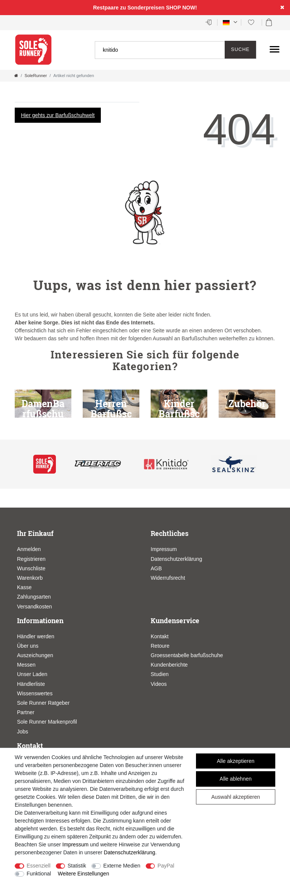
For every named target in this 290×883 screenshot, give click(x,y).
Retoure (160, 646)
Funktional (39, 874)
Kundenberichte (169, 665)
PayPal (165, 866)
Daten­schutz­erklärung (129, 852)
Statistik (77, 866)
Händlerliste (31, 684)
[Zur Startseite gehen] (16, 75)
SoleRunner (36, 75)
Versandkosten (34, 607)
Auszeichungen (35, 655)
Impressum (164, 549)
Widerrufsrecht (168, 578)
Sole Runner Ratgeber (43, 703)
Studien (159, 674)
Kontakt (159, 636)
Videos (159, 684)
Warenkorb (30, 578)
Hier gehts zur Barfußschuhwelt (57, 115)
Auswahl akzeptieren (235, 797)
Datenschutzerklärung (176, 559)
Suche (240, 49)
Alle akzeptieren (236, 761)
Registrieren (31, 559)
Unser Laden (32, 674)
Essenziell (39, 866)
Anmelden (29, 549)
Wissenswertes (34, 693)
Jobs (22, 732)
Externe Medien (121, 866)
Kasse (24, 587)
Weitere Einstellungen (83, 874)
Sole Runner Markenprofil (47, 722)
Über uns (28, 646)
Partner (25, 712)
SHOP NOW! (181, 8)
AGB (156, 568)
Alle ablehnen (236, 779)
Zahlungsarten (34, 597)
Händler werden (35, 636)
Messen (26, 665)
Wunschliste (31, 568)
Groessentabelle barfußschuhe (187, 655)
